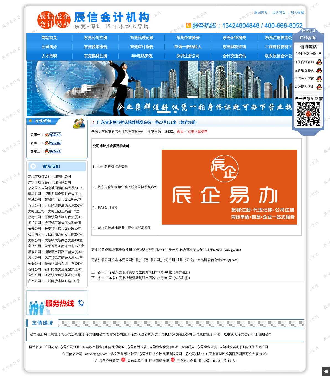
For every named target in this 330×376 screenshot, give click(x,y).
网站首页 (49, 38)
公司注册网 (38, 334)
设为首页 (279, 12)
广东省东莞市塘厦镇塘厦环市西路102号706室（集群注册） (148, 278)
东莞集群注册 (95, 56)
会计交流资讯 (234, 56)
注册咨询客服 (304, 62)
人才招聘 (49, 56)
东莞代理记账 (141, 38)
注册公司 (265, 334)
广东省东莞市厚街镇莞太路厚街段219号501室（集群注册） (148, 272)
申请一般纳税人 (188, 47)
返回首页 (260, 12)
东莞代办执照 (161, 334)
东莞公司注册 (95, 38)
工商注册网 (56, 334)
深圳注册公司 (188, 56)
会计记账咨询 (304, 87)
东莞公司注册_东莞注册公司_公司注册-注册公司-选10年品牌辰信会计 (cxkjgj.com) (179, 260)
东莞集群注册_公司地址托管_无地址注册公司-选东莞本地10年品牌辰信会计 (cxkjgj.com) (176, 250)
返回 (180, 132)
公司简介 (49, 47)
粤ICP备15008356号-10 (214, 361)
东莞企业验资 (188, 38)
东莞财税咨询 (234, 47)
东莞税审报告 (95, 47)
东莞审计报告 (141, 47)
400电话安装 (142, 56)
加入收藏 (297, 12)
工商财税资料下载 (280, 47)
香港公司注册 (120, 334)
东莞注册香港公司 (280, 38)
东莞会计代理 (248, 334)
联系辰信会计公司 (280, 56)
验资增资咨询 (304, 70)
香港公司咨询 (304, 78)
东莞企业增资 (234, 38)
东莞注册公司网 (97, 334)
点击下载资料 (198, 132)
